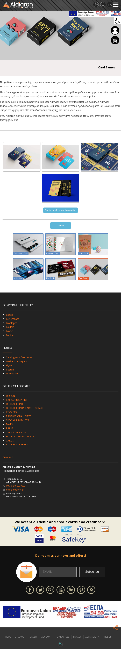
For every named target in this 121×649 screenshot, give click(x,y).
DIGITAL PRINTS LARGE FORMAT (25, 408)
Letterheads (12, 318)
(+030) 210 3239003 (15, 485)
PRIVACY (77, 636)
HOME (8, 636)
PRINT (9, 428)
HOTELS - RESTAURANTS (20, 436)
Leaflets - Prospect (16, 361)
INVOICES (11, 412)
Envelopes (11, 323)
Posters (10, 369)
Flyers (9, 365)
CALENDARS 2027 (16, 432)
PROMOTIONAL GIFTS (18, 416)
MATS (9, 424)
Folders (10, 327)
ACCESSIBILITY (92, 636)
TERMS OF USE (62, 636)
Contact (8, 457)
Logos (9, 314)
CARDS (60, 225)
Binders (10, 335)
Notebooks (12, 373)
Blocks (9, 331)
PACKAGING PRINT (16, 400)
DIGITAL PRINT (14, 403)
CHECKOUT (20, 636)
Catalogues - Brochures (19, 357)
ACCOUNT (46, 636)
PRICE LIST (107, 636)
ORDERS (33, 636)
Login (115, 30)
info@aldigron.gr (15, 489)
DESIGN (10, 395)
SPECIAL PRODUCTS (17, 420)
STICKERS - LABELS (17, 444)
